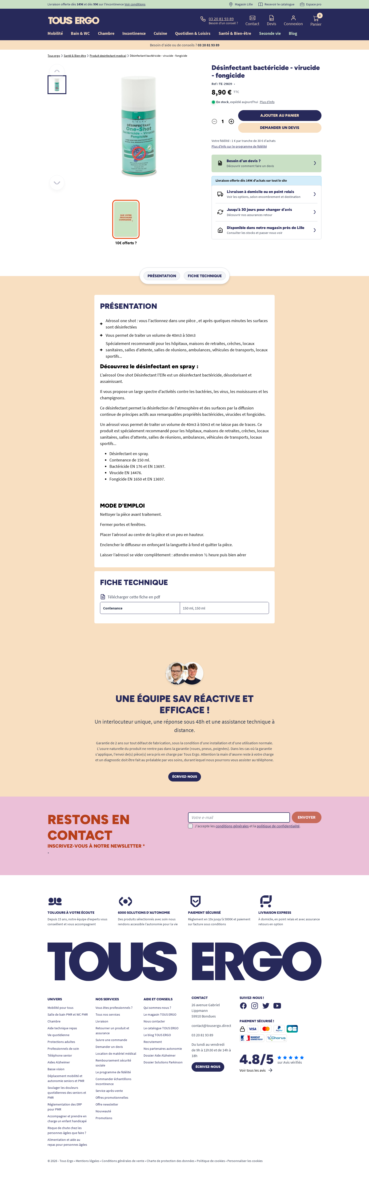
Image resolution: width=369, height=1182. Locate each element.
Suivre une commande (111, 1040)
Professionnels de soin (63, 1048)
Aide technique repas (62, 1028)
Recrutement (153, 1042)
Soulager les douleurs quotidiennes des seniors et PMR (67, 1093)
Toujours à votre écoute (71, 913)
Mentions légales (87, 1161)
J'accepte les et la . (248, 826)
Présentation (162, 276)
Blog (293, 33)
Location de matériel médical (116, 1053)
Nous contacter (154, 1021)
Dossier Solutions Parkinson (163, 1062)
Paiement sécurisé (204, 913)
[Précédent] (56, 71)
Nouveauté (103, 1111)
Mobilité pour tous (60, 1008)
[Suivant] (56, 182)
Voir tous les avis (256, 1070)
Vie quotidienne (58, 1035)
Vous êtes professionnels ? (114, 1008)
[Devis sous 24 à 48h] (315, 163)
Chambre (54, 1021)
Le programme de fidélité (113, 1072)
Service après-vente (109, 1091)
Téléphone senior (60, 1055)
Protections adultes (61, 1042)
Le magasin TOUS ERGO (160, 1014)
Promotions (104, 1118)
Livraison (102, 1021)
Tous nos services (108, 1014)
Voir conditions (134, 4)
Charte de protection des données (170, 1161)
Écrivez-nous (184, 777)
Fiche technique (205, 276)
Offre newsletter (107, 1104)
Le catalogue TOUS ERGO (161, 1028)
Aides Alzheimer (59, 1062)
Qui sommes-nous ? (157, 1008)
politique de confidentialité (278, 826)
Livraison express (274, 913)
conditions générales (232, 826)
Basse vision (56, 1069)
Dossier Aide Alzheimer (160, 1055)
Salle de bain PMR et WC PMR (68, 1014)
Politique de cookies (211, 1161)
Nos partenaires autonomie (163, 1048)
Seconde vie (270, 33)
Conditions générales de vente (123, 1161)
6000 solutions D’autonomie (144, 913)
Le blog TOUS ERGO (157, 1035)
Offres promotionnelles (112, 1097)
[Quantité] (223, 121)
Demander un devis (279, 127)
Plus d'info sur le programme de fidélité (239, 146)
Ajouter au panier (279, 115)
